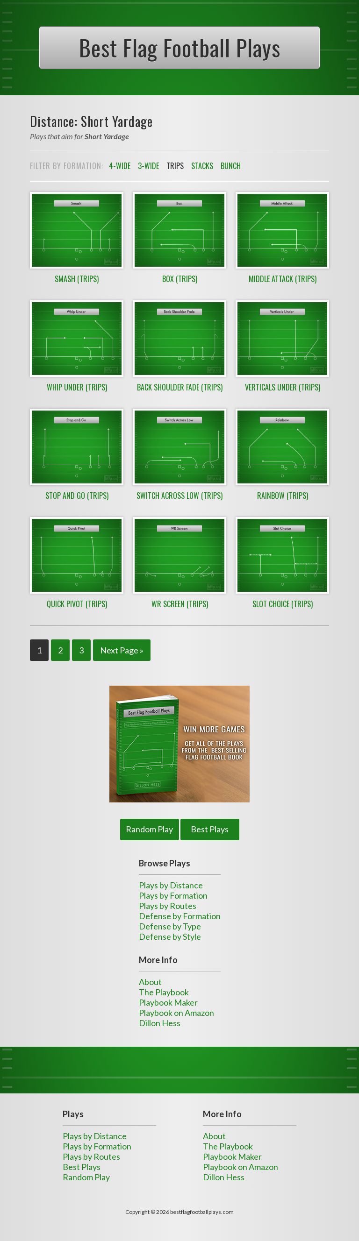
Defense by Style (170, 936)
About (150, 982)
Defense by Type (170, 926)
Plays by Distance (171, 885)
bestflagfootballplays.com (202, 1211)
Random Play (149, 829)
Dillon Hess (159, 1023)
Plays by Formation (173, 895)
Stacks (202, 165)
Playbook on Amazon (176, 1012)
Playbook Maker (168, 1002)
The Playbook (164, 992)
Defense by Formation (180, 916)
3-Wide (148, 165)
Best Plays (209, 829)
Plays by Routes (167, 906)
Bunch (231, 165)
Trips (175, 165)
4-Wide (119, 165)
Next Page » (122, 650)
